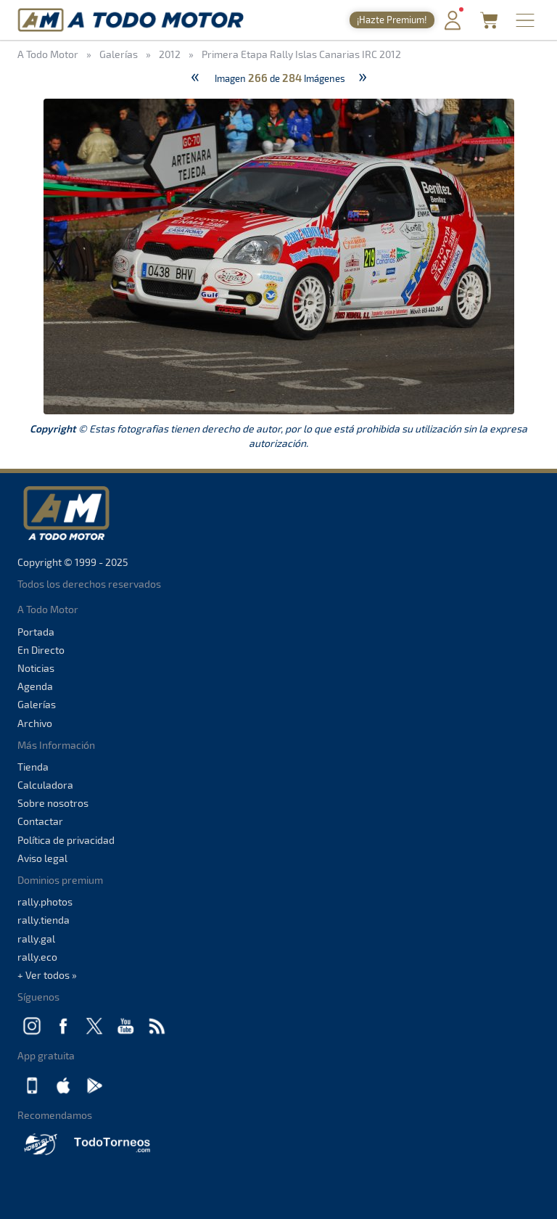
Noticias (35, 668)
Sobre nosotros (52, 803)
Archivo (34, 723)
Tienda (33, 766)
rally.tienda (43, 920)
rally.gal (36, 938)
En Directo (41, 650)
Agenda (35, 686)
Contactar (40, 821)
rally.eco (37, 957)
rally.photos (45, 901)
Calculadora (45, 785)
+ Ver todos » (47, 975)
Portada (35, 631)
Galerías (36, 704)
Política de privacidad (66, 840)
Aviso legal (42, 858)
